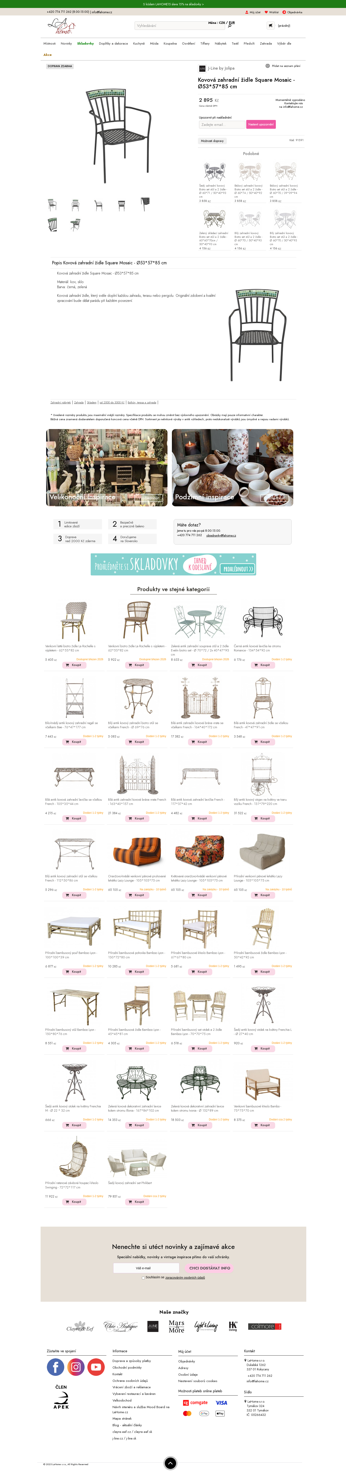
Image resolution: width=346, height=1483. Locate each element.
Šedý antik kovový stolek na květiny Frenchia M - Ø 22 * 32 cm (73, 1108)
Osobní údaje (188, 1374)
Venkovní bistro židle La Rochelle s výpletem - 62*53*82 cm (137, 648)
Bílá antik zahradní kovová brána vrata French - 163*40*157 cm (137, 802)
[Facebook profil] (55, 1367)
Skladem (91, 402)
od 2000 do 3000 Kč (112, 402)
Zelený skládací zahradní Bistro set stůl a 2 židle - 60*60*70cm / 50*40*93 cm (213, 238)
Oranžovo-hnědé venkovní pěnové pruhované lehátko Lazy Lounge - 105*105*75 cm (137, 878)
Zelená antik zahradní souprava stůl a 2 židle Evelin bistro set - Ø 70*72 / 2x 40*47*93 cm (200, 650)
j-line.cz (118, 1438)
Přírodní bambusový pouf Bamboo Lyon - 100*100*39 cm (71, 955)
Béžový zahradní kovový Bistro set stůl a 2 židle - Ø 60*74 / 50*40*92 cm (249, 191)
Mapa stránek (122, 1418)
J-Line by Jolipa (216, 68)
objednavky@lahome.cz (221, 535)
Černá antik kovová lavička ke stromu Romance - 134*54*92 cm (257, 648)
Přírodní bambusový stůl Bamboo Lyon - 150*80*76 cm (70, 1032)
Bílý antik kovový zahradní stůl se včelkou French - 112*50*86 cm (71, 878)
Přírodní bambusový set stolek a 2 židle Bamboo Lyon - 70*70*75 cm (196, 1032)
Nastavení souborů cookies (197, 1381)
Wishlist (273, 12)
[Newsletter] (146, 1268)
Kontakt (117, 1374)
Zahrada (79, 402)
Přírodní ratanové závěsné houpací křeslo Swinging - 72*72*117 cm (71, 1185)
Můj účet (255, 12)
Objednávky (186, 1361)
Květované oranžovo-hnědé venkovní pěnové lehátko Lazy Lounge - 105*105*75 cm (199, 878)
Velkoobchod (122, 1400)
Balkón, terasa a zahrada (142, 402)
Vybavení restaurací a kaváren (134, 1393)
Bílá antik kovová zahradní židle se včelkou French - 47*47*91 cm (261, 725)
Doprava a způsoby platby (132, 1360)
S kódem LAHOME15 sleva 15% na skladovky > (173, 4)
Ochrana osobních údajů (130, 1380)
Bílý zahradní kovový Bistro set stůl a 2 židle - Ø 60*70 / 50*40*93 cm (248, 238)
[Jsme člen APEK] (61, 1397)
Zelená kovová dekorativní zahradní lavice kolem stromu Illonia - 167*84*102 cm (134, 1108)
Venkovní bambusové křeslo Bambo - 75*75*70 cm (257, 1108)
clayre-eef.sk (143, 1431)
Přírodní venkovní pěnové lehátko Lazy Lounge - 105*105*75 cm (258, 878)
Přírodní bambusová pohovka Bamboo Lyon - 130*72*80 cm (136, 955)
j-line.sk (131, 1438)
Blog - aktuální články (127, 1425)
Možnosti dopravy (212, 141)
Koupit (76, 665)
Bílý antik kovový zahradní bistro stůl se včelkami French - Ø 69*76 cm (133, 725)
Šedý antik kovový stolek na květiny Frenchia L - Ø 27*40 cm (263, 1032)
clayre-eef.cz (122, 1431)
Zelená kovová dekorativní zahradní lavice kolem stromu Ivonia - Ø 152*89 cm (197, 1108)
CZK (222, 23)
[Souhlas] (143, 1278)
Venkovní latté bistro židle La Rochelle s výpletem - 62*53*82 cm (70, 648)
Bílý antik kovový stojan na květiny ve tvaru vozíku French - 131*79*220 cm (260, 802)
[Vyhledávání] (180, 25)
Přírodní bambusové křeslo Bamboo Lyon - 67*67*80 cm (198, 955)
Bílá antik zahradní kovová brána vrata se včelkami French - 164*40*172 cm (197, 725)
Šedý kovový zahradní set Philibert (130, 1183)
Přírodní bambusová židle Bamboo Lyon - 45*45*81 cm (134, 1032)
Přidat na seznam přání (285, 66)
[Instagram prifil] (76, 1367)
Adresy (183, 1368)
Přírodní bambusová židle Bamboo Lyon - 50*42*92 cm (260, 955)
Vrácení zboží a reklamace (132, 1387)
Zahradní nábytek (61, 402)
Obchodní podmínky (127, 1367)
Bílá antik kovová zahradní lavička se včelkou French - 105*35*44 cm (73, 802)
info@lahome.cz (102, 12)
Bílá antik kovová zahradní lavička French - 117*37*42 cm (198, 802)
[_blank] (96, 1367)
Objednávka (294, 12)
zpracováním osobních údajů (185, 1277)
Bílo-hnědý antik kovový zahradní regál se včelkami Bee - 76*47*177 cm (71, 725)
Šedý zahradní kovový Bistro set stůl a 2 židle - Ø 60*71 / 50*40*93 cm (213, 191)
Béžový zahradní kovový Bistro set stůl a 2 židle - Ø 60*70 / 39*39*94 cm (284, 191)
